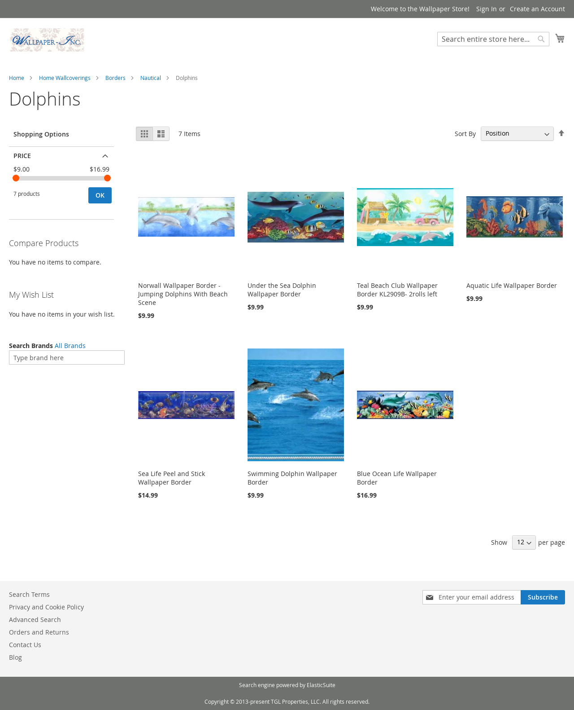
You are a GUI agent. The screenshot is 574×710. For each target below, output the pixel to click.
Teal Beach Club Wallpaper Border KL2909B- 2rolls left (397, 289)
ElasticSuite (321, 684)
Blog (15, 657)
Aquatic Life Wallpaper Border (511, 285)
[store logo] (47, 40)
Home (16, 77)
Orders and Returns (39, 632)
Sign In (486, 8)
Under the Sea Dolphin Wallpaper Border (282, 289)
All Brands (70, 345)
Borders (115, 77)
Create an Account (537, 8)
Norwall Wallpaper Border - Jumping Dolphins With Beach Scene (183, 294)
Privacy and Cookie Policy (46, 607)
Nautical (150, 77)
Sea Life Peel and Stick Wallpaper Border (171, 477)
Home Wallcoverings (65, 77)
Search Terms (29, 594)
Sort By (465, 133)
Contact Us (25, 644)
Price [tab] (22, 155)
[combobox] (493, 39)
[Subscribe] (543, 597)
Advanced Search (35, 619)
